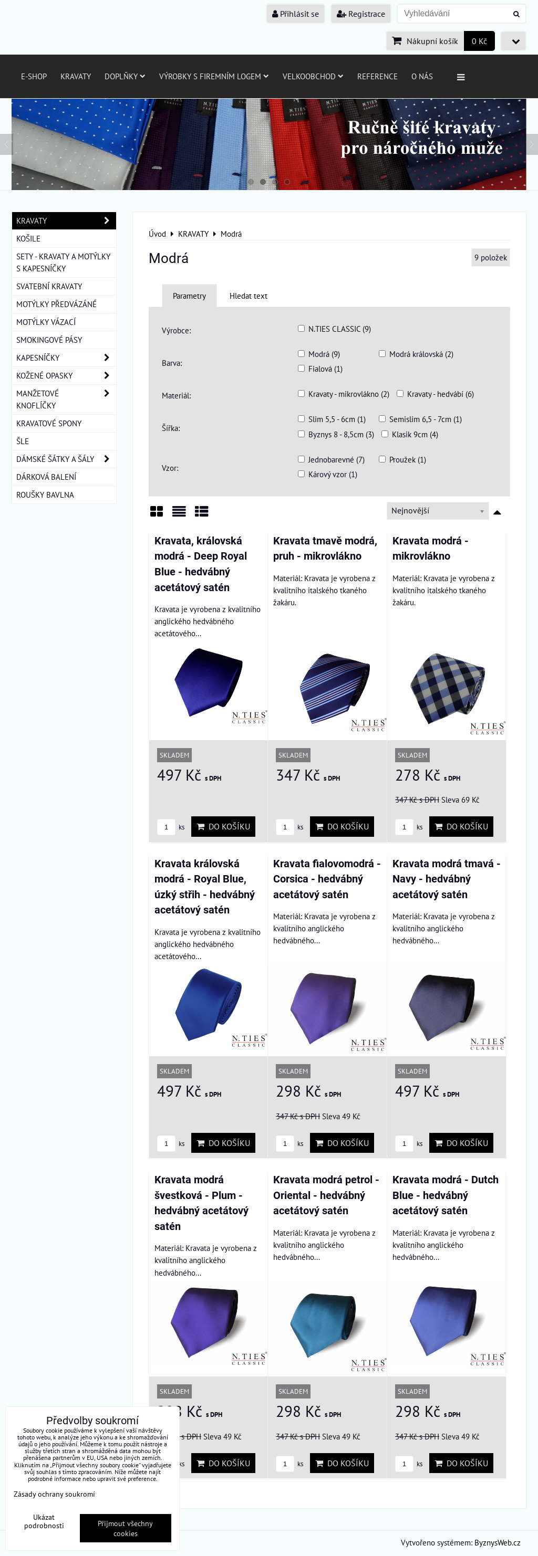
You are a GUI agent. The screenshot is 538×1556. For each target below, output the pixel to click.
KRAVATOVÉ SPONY (48, 423)
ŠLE (22, 441)
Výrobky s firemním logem (214, 76)
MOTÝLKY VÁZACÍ (46, 322)
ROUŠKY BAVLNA (45, 494)
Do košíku (223, 826)
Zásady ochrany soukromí (54, 1494)
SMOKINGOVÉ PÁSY (49, 339)
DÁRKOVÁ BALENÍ (46, 476)
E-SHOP (34, 76)
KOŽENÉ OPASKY (66, 375)
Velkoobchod (313, 76)
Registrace (361, 13)
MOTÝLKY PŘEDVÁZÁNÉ (56, 304)
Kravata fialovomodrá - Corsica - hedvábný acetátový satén (327, 879)
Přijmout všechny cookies (125, 1528)
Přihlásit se (295, 13)
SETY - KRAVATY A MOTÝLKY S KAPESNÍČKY (63, 262)
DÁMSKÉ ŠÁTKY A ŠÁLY (66, 459)
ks (170, 827)
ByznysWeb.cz (497, 1542)
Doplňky (125, 76)
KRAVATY (66, 220)
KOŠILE (28, 238)
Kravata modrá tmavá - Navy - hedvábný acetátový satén (446, 879)
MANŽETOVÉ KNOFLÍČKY (66, 399)
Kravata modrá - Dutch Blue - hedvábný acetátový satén (445, 1195)
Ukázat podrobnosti (44, 1521)
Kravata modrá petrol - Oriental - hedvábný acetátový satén (326, 1195)
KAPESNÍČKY (66, 357)
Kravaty (75, 76)
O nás (422, 76)
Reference (377, 76)
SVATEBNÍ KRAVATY (49, 286)
